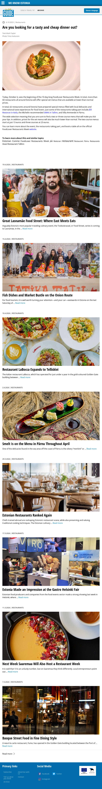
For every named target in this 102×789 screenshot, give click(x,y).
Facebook (45, 774)
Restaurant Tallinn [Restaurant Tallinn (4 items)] (15, 144)
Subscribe (8, 772)
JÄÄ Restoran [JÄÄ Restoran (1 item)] (55, 141)
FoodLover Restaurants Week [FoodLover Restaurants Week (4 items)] (35, 141)
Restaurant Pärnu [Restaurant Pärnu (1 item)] (81, 141)
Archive (40, 10)
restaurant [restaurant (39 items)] (67, 141)
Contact (21, 777)
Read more (7, 753)
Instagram (46, 779)
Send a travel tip (28, 10)
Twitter (59, 774)
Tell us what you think (8, 778)
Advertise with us (23, 773)
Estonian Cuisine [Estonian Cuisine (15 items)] (11, 140)
